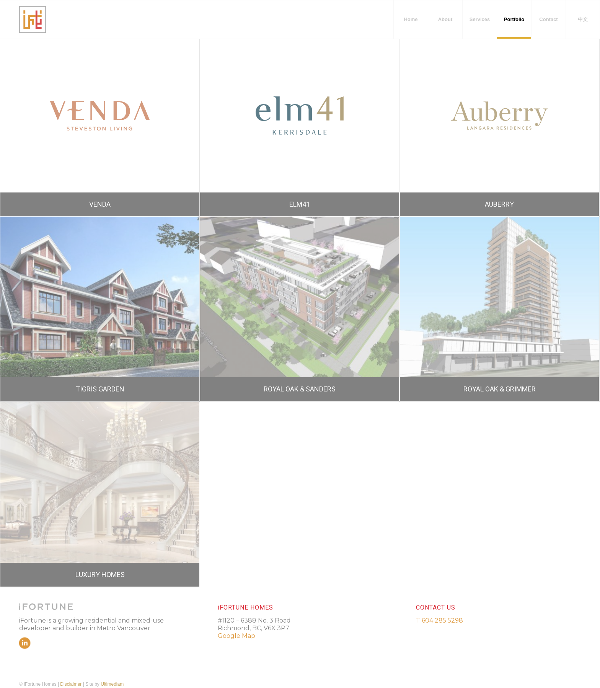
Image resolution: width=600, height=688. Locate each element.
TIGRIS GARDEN (100, 389)
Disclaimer (71, 684)
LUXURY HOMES (100, 575)
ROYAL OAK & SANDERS (300, 389)
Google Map (236, 635)
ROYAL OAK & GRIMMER (499, 389)
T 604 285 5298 (439, 620)
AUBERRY (499, 204)
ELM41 (299, 204)
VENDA (100, 204)
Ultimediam (112, 684)
